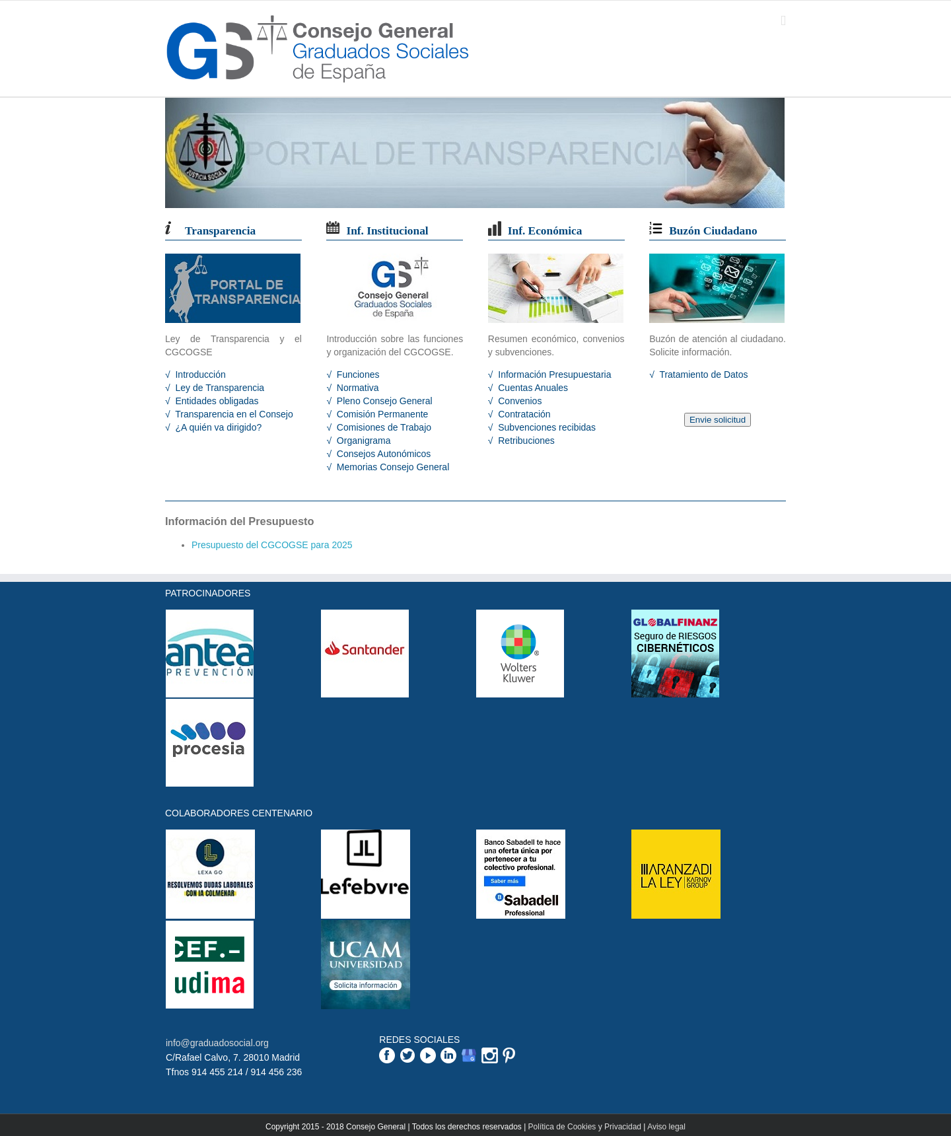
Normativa (356, 387)
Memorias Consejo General (391, 467)
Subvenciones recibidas (545, 427)
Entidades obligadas (216, 401)
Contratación (522, 414)
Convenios (518, 401)
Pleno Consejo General (383, 401)
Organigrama (362, 440)
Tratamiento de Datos (702, 374)
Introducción (199, 374)
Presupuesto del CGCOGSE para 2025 (272, 545)
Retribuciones (525, 440)
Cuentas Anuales (531, 387)
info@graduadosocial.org (217, 1043)
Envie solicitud (717, 420)
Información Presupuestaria (553, 374)
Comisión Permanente (381, 414)
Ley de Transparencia (219, 387)
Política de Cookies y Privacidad (584, 1126)
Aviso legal (666, 1126)
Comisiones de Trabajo (382, 427)
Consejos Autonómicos (382, 453)
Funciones (356, 374)
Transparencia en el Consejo (233, 414)
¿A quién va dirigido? (217, 427)
